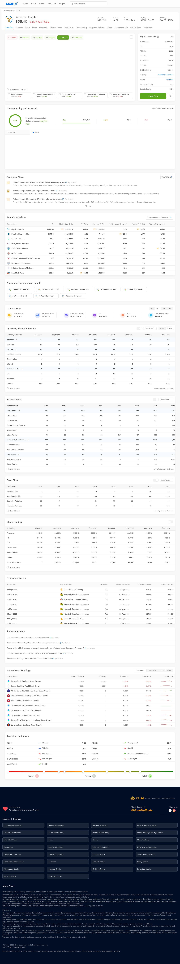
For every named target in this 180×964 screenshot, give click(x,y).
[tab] (25, 3)
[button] (23, 224)
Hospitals (169, 79)
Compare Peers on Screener (159, 217)
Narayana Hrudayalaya (96, 95)
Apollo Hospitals (17, 95)
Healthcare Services (165, 75)
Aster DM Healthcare (121, 95)
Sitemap (17, 819)
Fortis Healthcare (68, 95)
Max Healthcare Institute (46, 95)
